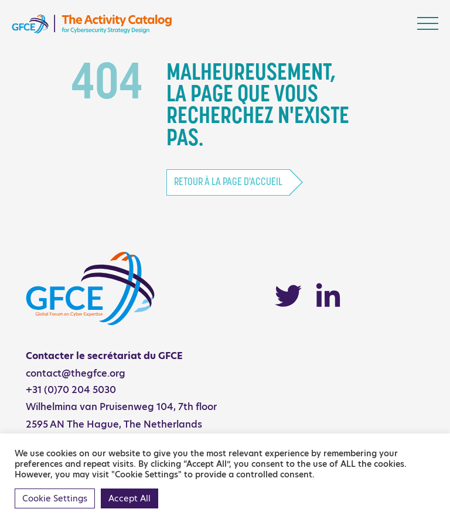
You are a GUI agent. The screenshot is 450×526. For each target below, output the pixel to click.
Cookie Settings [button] (54, 498)
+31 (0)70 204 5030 (71, 390)
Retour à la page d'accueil (228, 182)
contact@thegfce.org (75, 373)
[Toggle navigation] (427, 23)
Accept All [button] (129, 498)
